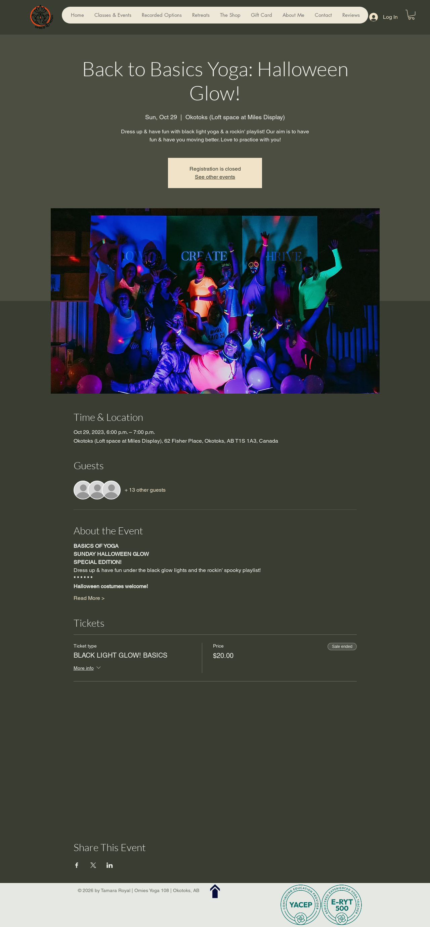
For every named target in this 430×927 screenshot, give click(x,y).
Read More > (89, 598)
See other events (215, 177)
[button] (411, 14)
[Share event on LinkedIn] (109, 865)
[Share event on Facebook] (77, 865)
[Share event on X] (93, 865)
